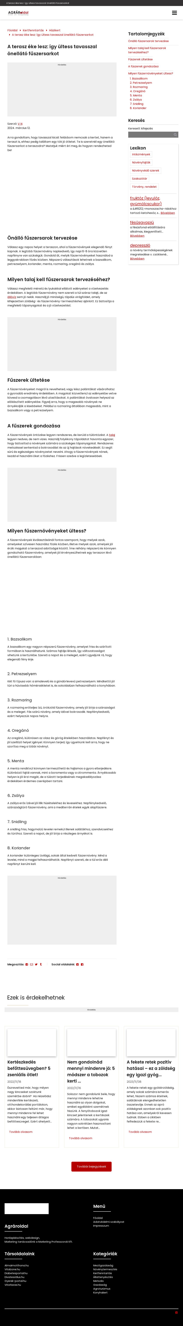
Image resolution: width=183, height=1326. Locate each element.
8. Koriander (138, 108)
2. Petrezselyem (141, 83)
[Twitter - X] (36, 964)
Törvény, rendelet (144, 187)
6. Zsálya (136, 100)
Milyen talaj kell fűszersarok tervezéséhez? (147, 50)
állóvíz (11, 297)
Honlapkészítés (14, 1238)
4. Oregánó (138, 91)
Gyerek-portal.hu (15, 1281)
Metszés (98, 1281)
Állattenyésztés (103, 1277)
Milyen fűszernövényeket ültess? (150, 73)
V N (20, 124)
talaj (112, 435)
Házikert (54, 30)
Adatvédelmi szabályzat (108, 1222)
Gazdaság (100, 1285)
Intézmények (141, 154)
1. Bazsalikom (139, 79)
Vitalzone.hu (12, 1269)
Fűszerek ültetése (140, 59)
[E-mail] (31, 964)
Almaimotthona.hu (17, 1265)
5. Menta (136, 95)
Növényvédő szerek (145, 171)
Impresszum (101, 1225)
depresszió (140, 245)
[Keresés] (175, 134)
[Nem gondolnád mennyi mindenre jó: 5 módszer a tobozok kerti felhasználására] (91, 1087)
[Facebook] (27, 964)
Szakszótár (139, 179)
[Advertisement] (62, 91)
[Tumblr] (41, 964)
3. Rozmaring (139, 87)
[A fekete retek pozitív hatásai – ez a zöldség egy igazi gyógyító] (151, 1087)
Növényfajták (141, 162)
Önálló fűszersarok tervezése (148, 41)
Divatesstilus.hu (14, 1277)
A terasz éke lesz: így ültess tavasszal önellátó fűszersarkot (37, 3)
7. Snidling (137, 104)
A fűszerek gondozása (143, 66)
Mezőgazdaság (103, 1265)
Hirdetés (62, 64)
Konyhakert (100, 1292)
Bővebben (168, 213)
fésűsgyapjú (142, 222)
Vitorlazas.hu (13, 1285)
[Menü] (174, 13)
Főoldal (12, 30)
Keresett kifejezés (140, 128)
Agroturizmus (101, 1288)
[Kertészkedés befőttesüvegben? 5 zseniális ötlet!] (32, 1087)
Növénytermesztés (105, 1269)
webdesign (32, 1238)
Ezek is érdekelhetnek (36, 997)
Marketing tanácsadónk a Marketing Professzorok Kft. (39, 1241)
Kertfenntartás (33, 30)
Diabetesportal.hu (16, 1273)
